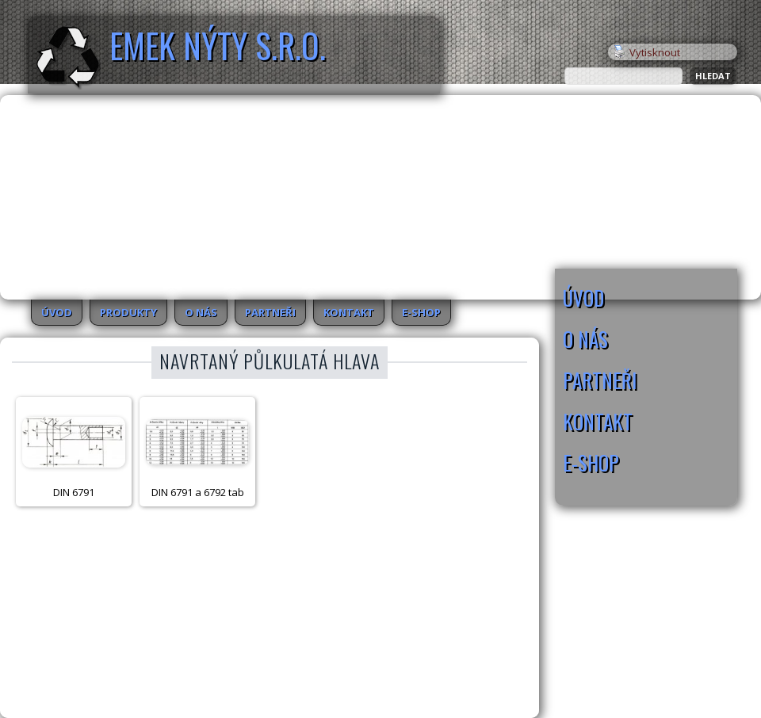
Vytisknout (647, 52)
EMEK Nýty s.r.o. (217, 45)
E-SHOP (421, 312)
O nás (201, 312)
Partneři (270, 312)
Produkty (128, 312)
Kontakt (348, 312)
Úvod (56, 312)
